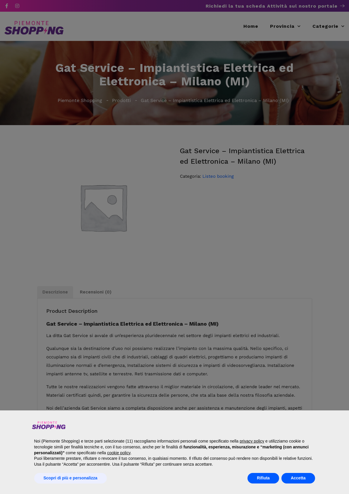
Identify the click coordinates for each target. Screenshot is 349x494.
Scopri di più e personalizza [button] (70, 478)
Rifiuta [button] (263, 478)
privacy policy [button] (252, 441)
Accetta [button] (298, 478)
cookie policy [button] (118, 452)
